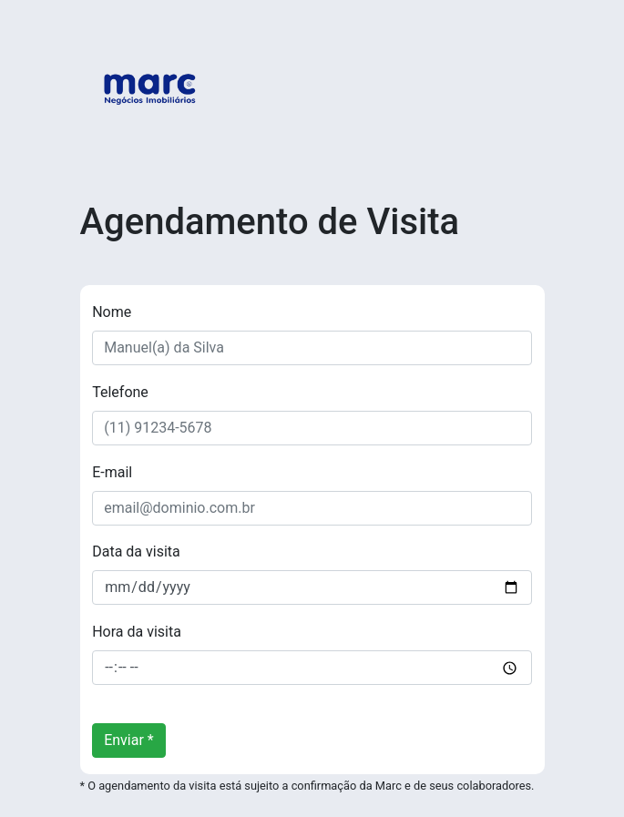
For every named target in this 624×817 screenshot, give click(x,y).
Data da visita (136, 551)
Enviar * (129, 740)
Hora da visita (136, 631)
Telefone (120, 392)
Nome (111, 312)
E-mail (112, 472)
